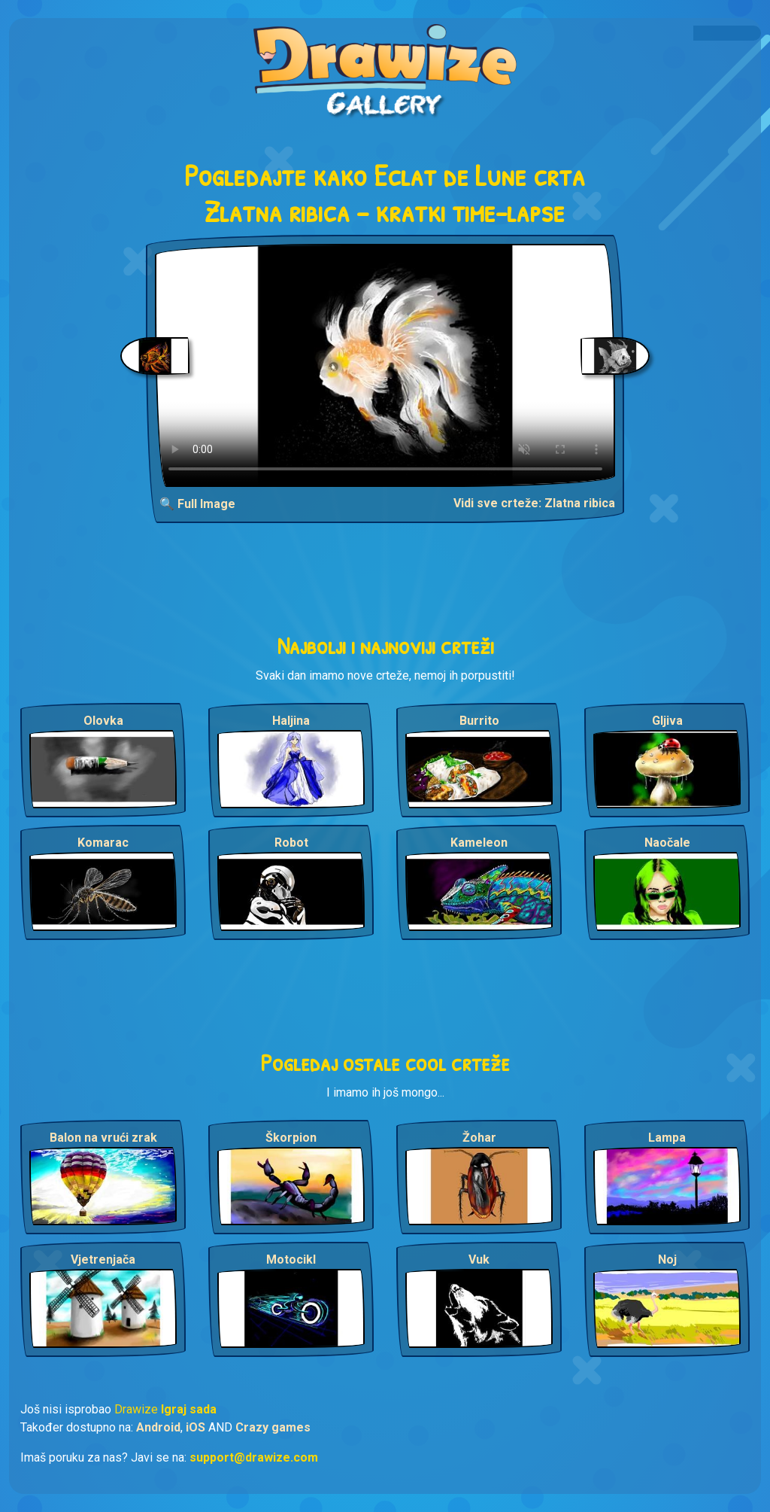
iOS (195, 1427)
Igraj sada (189, 1409)
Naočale (667, 842)
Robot (291, 842)
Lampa (667, 1137)
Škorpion (291, 1137)
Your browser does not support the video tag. (385, 365)
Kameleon (479, 842)
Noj (667, 1259)
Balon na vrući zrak (103, 1137)
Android (158, 1427)
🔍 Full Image (197, 504)
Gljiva (667, 720)
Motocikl (291, 1259)
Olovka (103, 720)
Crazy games (273, 1427)
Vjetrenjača (103, 1259)
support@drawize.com (253, 1457)
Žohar (479, 1137)
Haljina (291, 720)
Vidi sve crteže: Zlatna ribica (534, 503)
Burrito (479, 720)
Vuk (479, 1259)
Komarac (103, 842)
